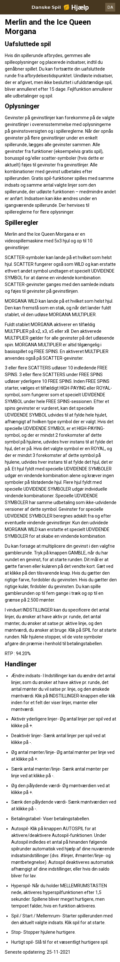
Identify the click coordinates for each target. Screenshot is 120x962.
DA (110, 7)
